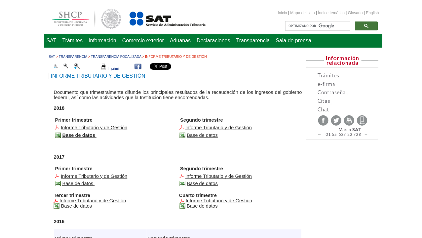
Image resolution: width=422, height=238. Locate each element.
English (372, 13)
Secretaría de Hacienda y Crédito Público (81, 17)
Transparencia (253, 40)
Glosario (355, 13)
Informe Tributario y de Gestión (94, 127)
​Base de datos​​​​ (202, 135)
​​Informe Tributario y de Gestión (219, 200)
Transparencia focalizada (116, 57)
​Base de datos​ (202, 183)
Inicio (282, 13)
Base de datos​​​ (77, 183)
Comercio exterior (143, 40)
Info (94, 176)
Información (102, 40)
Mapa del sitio (303, 13)
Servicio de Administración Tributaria (160, 17)
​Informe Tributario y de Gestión (218, 127)
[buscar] (316, 26)
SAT (52, 40)
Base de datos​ (76, 206)
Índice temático (331, 13)
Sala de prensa (293, 40)
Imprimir (110, 68)
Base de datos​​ (202, 206)
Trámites (72, 40)
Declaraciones (213, 40)
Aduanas (180, 40)
